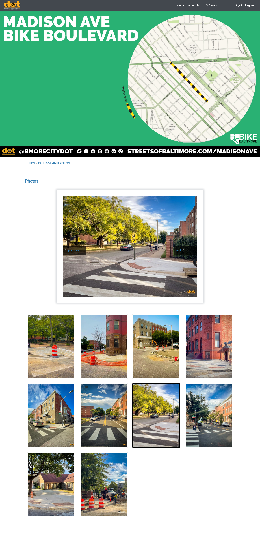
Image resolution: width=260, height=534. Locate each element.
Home (32, 163)
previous (73, 250)
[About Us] (193, 5)
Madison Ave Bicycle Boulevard (54, 163)
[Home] (180, 5)
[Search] (217, 5)
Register (250, 5)
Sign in (239, 5)
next (178, 250)
